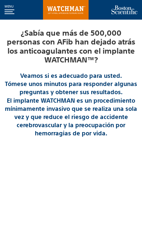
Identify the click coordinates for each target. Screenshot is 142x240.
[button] (9, 10)
